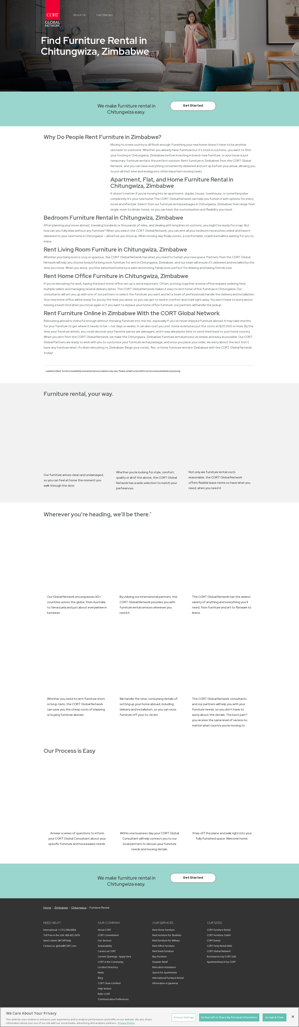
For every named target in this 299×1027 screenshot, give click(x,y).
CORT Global (52, 13)
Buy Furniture (159, 956)
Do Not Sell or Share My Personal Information (229, 1017)
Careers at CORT (107, 951)
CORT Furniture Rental (219, 929)
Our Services (104, 940)
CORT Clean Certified (109, 983)
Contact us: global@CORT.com (59, 945)
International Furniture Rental (168, 978)
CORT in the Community (110, 962)
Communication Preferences (113, 999)
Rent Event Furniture (163, 951)
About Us (79, 15)
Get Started (104, 15)
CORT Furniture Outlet (219, 935)
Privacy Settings (184, 1017)
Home (47, 907)
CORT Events (213, 940)
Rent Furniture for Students (166, 935)
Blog (100, 978)
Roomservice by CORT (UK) (221, 956)
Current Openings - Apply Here (114, 956)
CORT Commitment (108, 935)
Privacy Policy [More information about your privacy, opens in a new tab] (126, 1023)
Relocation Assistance (164, 967)
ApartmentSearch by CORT (221, 962)
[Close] (293, 1017)
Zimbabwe (61, 907)
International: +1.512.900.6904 (59, 929)
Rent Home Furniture (163, 929)
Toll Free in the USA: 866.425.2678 (61, 935)
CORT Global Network (219, 951)
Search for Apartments (164, 972)
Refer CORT (104, 994)
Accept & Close (274, 1017)
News (101, 972)
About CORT (104, 929)
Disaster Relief (160, 962)
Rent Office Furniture (163, 945)
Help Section (104, 988)
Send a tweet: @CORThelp (57, 940)
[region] (149, 1017)
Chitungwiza (78, 907)
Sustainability (105, 945)
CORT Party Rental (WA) (219, 945)
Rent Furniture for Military (166, 940)
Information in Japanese (165, 983)
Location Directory (108, 967)
